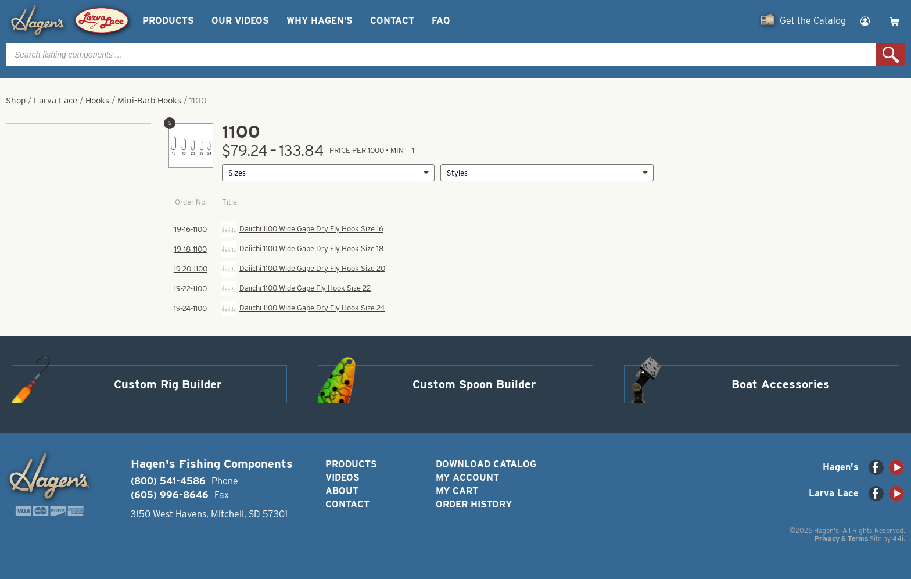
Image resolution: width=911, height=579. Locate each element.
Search (890, 54)
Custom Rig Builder (168, 384)
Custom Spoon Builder (474, 384)
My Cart (457, 490)
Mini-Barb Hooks (149, 100)
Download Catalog (486, 464)
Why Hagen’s (319, 20)
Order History (474, 504)
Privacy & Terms (841, 538)
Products (168, 20)
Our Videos (240, 20)
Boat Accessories (780, 384)
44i (897, 538)
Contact (392, 20)
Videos (342, 477)
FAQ (441, 20)
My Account (467, 477)
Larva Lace (55, 100)
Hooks (97, 100)
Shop (16, 100)
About (341, 490)
